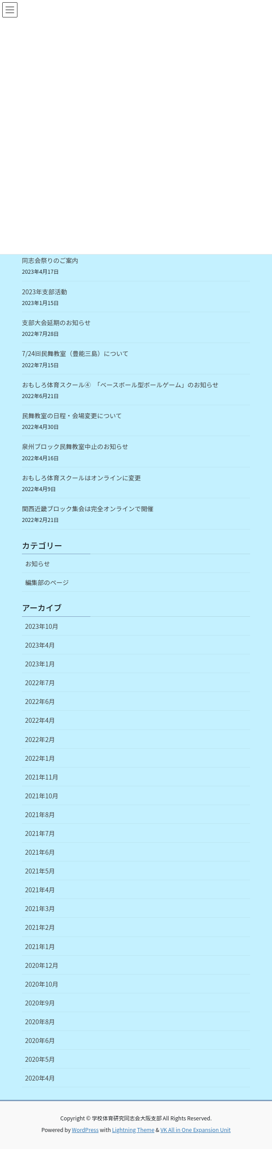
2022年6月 (40, 701)
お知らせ (37, 563)
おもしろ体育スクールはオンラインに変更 (81, 477)
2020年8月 (40, 1021)
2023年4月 (40, 644)
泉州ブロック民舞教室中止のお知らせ (75, 446)
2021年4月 (40, 889)
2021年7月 (40, 833)
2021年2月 (40, 927)
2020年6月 (40, 1040)
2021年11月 (42, 776)
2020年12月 (42, 965)
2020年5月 (40, 1059)
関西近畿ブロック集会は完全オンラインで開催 (87, 508)
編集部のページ (47, 582)
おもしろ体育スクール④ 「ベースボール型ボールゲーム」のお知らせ (120, 384)
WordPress (85, 1129)
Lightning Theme (133, 1129)
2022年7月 (40, 682)
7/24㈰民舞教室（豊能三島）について (75, 353)
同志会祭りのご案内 (50, 260)
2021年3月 (40, 908)
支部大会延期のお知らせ (56, 322)
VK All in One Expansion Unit (196, 1129)
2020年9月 (40, 1002)
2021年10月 (42, 795)
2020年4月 (40, 1077)
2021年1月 (40, 946)
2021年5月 (40, 870)
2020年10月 (42, 983)
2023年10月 (42, 626)
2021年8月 (40, 814)
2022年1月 (40, 758)
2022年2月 (40, 739)
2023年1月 (40, 663)
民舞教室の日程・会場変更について (72, 415)
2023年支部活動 (44, 291)
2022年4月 (40, 720)
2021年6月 (40, 852)
